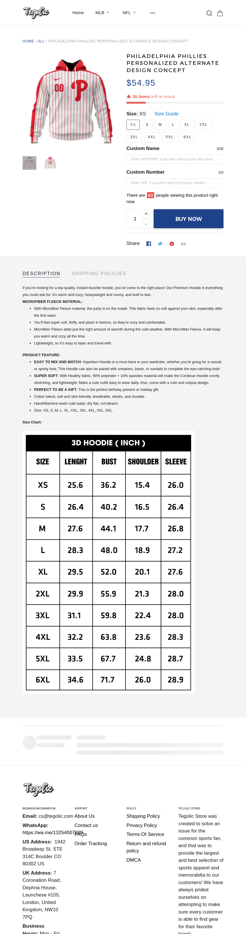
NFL (130, 12)
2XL (204, 105)
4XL (152, 117)
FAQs (80, 757)
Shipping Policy (143, 739)
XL (187, 105)
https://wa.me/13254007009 (53, 755)
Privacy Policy (141, 748)
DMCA (133, 783)
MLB (103, 12)
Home (78, 12)
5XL (170, 117)
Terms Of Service (145, 757)
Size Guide (166, 94)
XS (142, 94)
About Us (84, 739)
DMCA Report (208, 892)
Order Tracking (90, 766)
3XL (134, 117)
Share (132, 206)
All (41, 41)
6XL (188, 117)
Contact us (86, 748)
